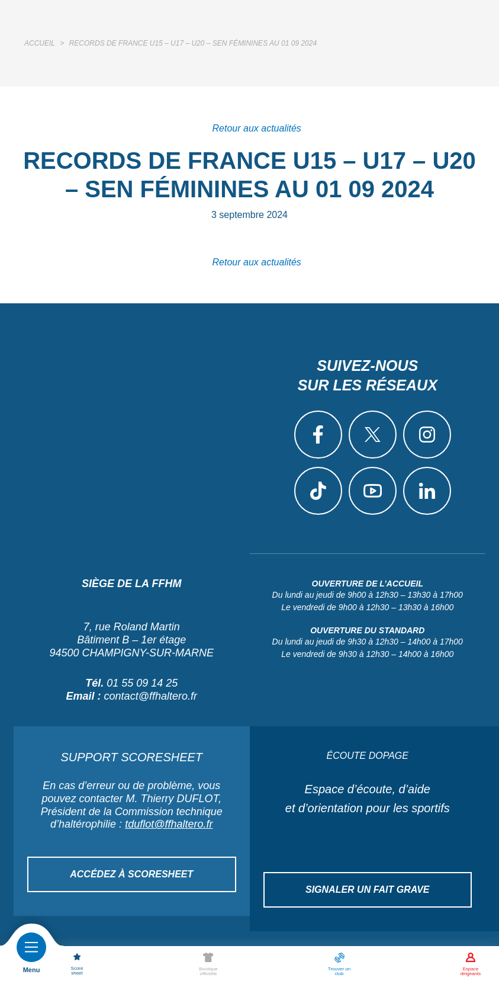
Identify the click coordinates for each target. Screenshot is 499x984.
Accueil (39, 43)
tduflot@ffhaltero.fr (169, 824)
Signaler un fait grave (367, 889)
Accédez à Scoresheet (131, 874)
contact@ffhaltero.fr (150, 696)
